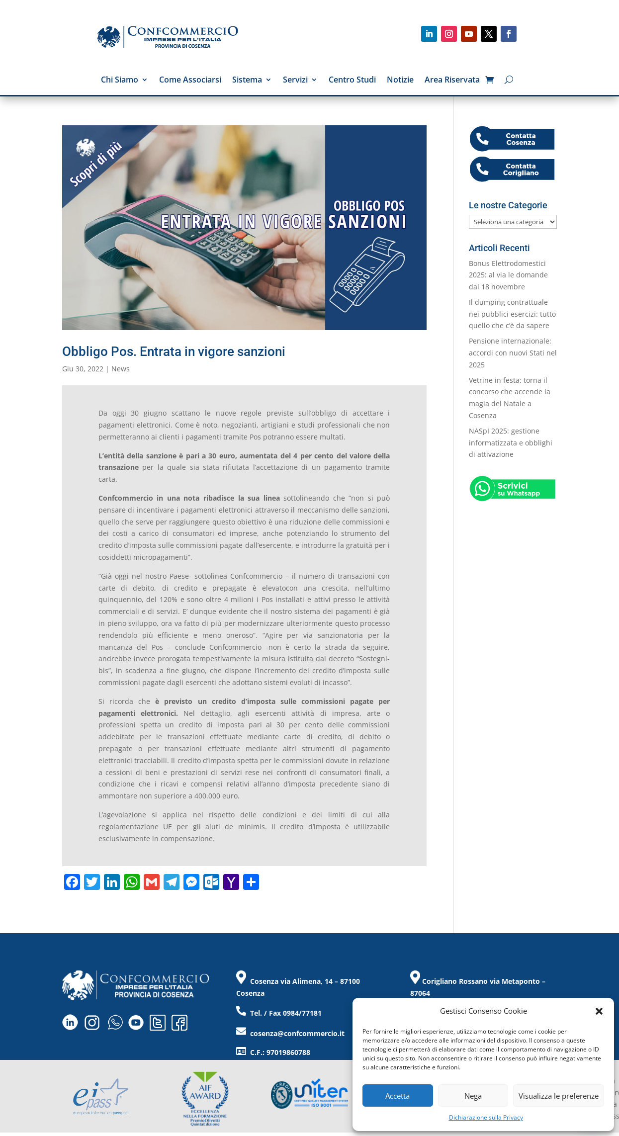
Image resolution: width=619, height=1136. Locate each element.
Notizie (400, 80)
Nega (473, 1096)
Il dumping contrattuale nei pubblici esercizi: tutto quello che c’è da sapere (512, 314)
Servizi (295, 80)
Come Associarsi (190, 80)
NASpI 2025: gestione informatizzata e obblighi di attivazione (510, 442)
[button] (599, 1011)
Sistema (247, 80)
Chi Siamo (119, 80)
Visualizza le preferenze (559, 1096)
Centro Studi (352, 80)
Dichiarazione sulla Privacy (486, 1117)
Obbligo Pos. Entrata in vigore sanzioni (173, 351)
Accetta (397, 1096)
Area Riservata (452, 80)
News (120, 368)
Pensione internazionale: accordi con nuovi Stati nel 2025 (513, 352)
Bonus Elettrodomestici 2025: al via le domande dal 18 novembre (508, 275)
